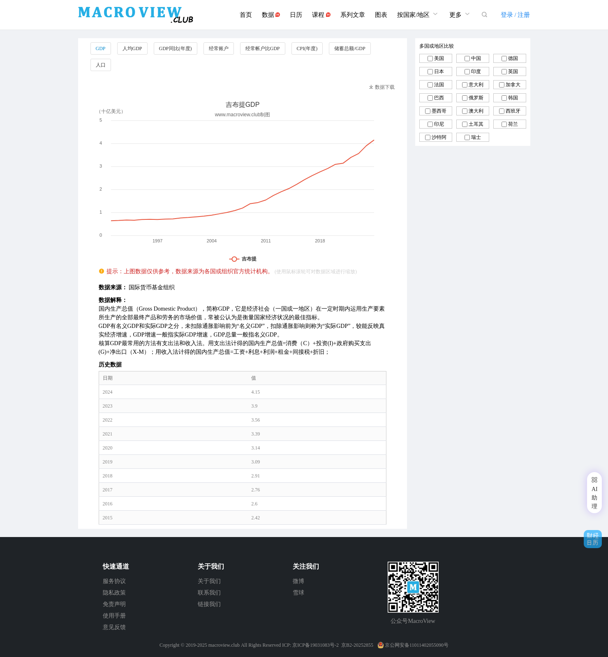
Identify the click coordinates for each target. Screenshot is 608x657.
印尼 (439, 124)
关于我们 (209, 581)
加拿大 (513, 85)
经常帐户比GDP (262, 48)
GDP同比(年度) (175, 48)
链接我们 (209, 604)
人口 (101, 65)
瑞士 (476, 137)
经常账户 (219, 48)
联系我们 (209, 593)
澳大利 (476, 111)
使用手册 (114, 616)
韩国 (513, 98)
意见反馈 (114, 627)
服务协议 (114, 581)
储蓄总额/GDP (349, 48)
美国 (439, 58)
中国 (476, 58)
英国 (513, 71)
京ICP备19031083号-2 (315, 645)
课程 (321, 15)
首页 (246, 15)
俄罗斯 (476, 98)
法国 (439, 85)
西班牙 (513, 111)
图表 (381, 15)
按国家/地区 (418, 13)
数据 (271, 15)
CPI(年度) (307, 48)
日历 (296, 15)
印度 (476, 71)
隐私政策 (114, 593)
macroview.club (224, 645)
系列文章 (352, 15)
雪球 (298, 593)
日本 (439, 71)
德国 (513, 58)
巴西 (439, 98)
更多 (460, 13)
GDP (101, 48)
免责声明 (114, 604)
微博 (298, 581)
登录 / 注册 (515, 15)
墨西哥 (439, 111)
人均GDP (132, 48)
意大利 (476, 85)
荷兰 (513, 124)
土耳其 (476, 124)
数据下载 (382, 87)
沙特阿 (439, 137)
